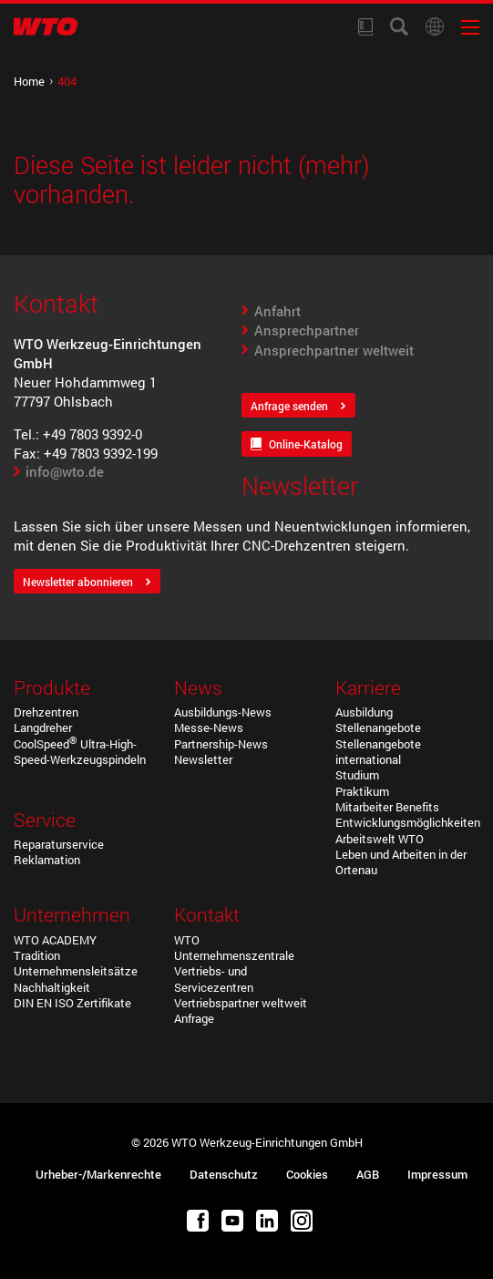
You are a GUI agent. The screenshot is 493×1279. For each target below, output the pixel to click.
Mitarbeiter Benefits (387, 807)
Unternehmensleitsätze (76, 971)
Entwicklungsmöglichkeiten (407, 822)
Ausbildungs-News (223, 712)
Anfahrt (277, 311)
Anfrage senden (289, 406)
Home (29, 81)
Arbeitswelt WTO (379, 838)
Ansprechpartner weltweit (334, 350)
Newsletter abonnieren (78, 582)
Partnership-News (221, 744)
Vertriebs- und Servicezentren (213, 979)
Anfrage (194, 1018)
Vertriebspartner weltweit (240, 1003)
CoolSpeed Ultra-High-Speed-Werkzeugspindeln (80, 752)
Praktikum (362, 791)
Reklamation (47, 859)
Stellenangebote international (378, 752)
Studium (357, 775)
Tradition (37, 955)
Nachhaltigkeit (52, 987)
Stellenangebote (378, 727)
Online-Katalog (306, 444)
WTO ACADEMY (55, 940)
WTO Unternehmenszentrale (234, 948)
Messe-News (208, 727)
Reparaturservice (59, 844)
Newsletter (203, 759)
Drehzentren (46, 712)
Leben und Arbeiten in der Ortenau (401, 862)
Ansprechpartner (306, 330)
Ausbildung (364, 712)
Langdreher (43, 727)
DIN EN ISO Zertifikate (72, 1003)
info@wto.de (65, 471)
